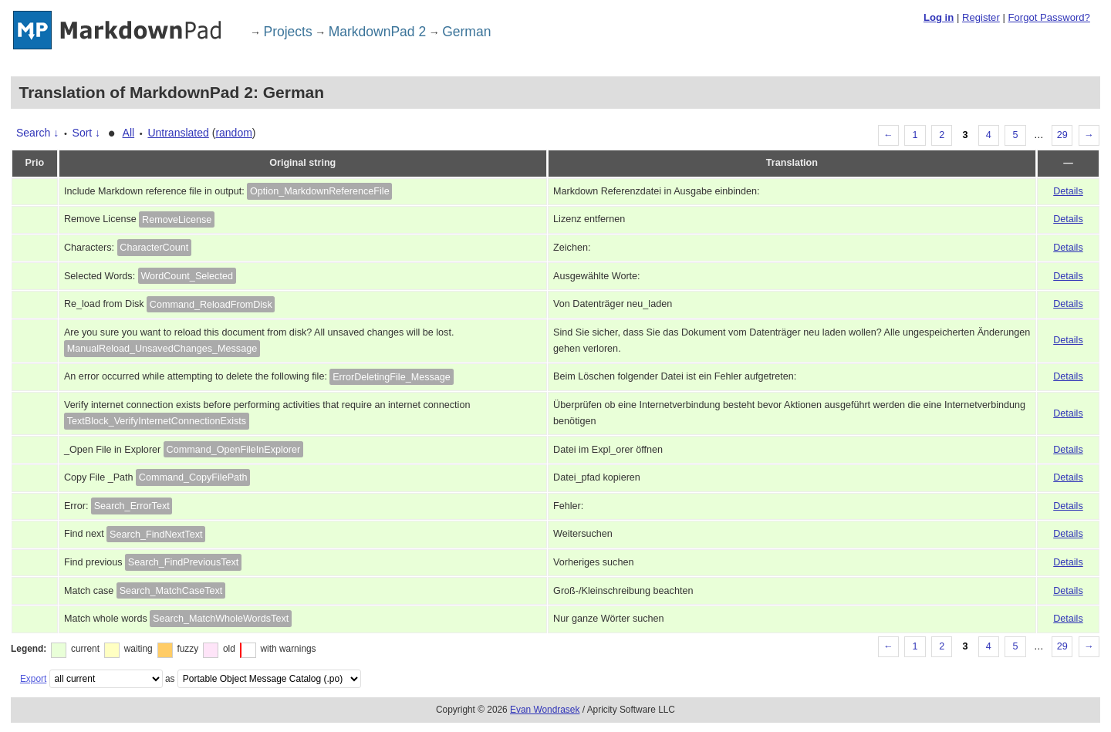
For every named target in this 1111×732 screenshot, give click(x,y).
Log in (939, 17)
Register (981, 17)
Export (33, 678)
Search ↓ (37, 132)
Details (1068, 191)
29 (1062, 135)
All (129, 132)
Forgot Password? (1048, 17)
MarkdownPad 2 (377, 31)
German (466, 31)
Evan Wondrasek (544, 709)
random (233, 132)
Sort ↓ (87, 132)
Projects (288, 31)
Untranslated (177, 132)
